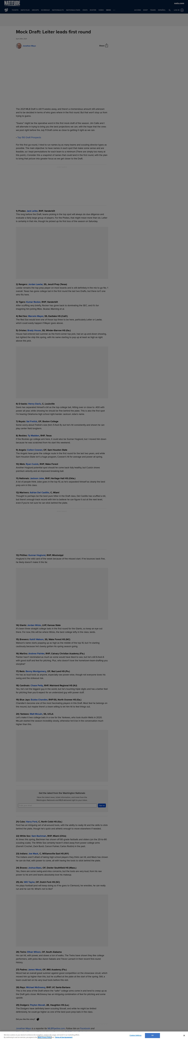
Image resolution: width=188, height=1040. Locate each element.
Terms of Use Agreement (63, 1037)
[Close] (184, 1035)
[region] (94, 1035)
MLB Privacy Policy (44, 1037)
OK (152, 1035)
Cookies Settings (135, 1035)
